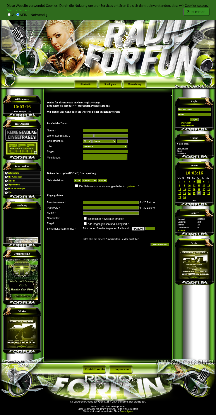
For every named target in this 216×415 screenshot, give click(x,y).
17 (189, 189)
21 (208, 189)
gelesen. (132, 186)
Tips (8, 192)
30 (184, 197)
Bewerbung (134, 84)
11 (194, 185)
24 (189, 193)
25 (194, 193)
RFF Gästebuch (13, 177)
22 (179, 193)
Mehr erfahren (18, 10)
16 (184, 189)
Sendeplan (110, 84)
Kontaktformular (95, 369)
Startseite (86, 84)
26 (199, 193)
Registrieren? (186, 125)
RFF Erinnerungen (14, 188)
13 (204, 185)
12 (199, 185)
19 (199, 189)
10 (189, 185)
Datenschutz (11, 173)
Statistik (181, 230)
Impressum (122, 369)
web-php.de (127, 411)
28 (208, 193)
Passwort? (184, 123)
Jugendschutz (12, 184)
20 (204, 189)
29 (179, 197)
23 (184, 193)
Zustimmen (196, 12)
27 (204, 193)
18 (194, 189)
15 (179, 189)
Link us (9, 181)
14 (208, 185)
